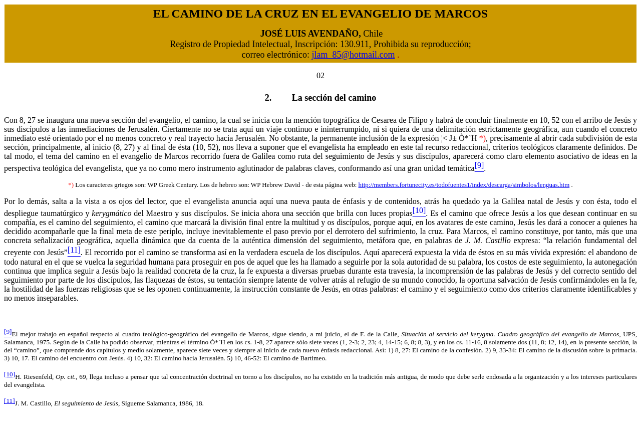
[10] (9, 374)
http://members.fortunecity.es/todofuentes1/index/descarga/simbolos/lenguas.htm (464, 184)
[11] (9, 400)
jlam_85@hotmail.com (353, 55)
